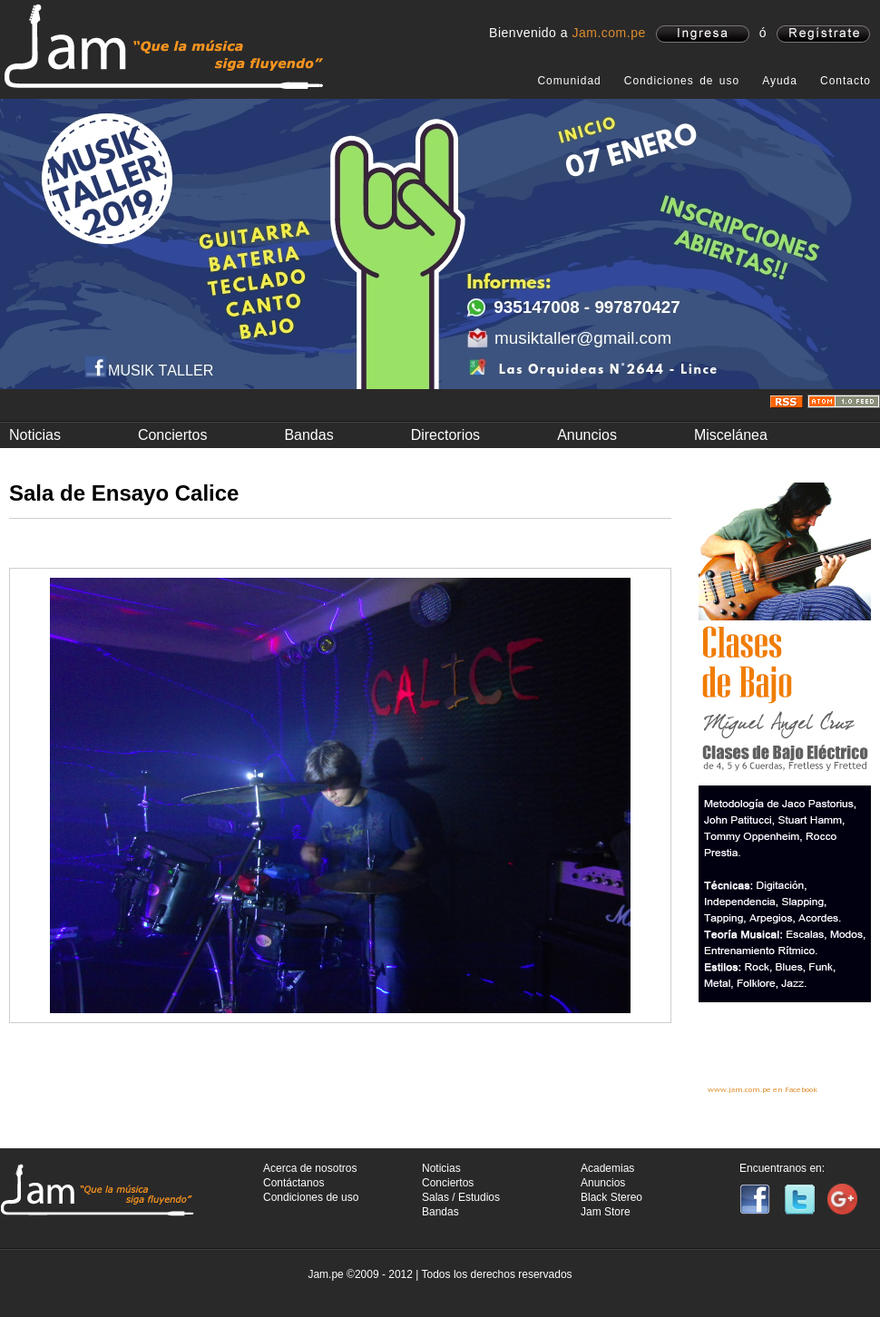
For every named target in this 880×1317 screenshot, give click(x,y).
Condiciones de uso (681, 80)
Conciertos (172, 435)
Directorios (445, 435)
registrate (823, 34)
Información (56, 545)
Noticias (35, 435)
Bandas (308, 435)
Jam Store (606, 1211)
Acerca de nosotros (310, 1168)
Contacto (845, 80)
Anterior (37, 1112)
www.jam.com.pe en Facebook (762, 1089)
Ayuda (779, 80)
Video (275, 545)
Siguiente (642, 1112)
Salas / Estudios (461, 1197)
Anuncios (587, 435)
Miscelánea (731, 435)
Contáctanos (293, 1182)
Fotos (166, 545)
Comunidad (569, 80)
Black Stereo (611, 1197)
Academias (607, 1168)
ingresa (702, 34)
